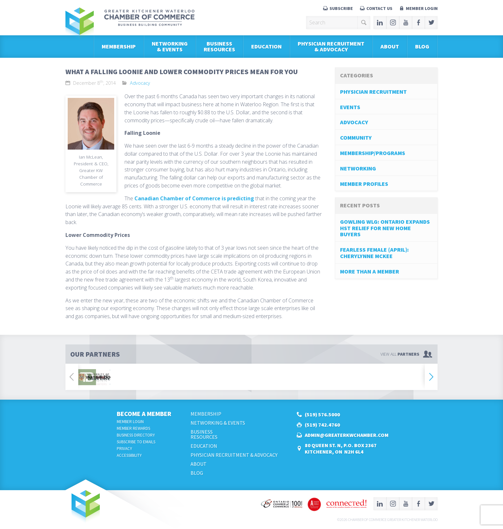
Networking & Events (170, 46)
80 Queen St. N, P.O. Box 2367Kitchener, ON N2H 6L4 (341, 448)
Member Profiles (364, 183)
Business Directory (136, 435)
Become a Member (144, 414)
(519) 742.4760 (322, 424)
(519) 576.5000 (322, 414)
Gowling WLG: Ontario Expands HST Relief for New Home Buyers (385, 228)
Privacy (124, 448)
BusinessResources (219, 46)
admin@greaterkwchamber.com (346, 435)
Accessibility (129, 455)
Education (266, 46)
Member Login (422, 8)
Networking (358, 168)
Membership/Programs (372, 153)
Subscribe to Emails (136, 442)
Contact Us (379, 8)
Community (356, 137)
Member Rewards (133, 428)
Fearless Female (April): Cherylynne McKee (374, 253)
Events (350, 107)
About (389, 46)
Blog (422, 46)
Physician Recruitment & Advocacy (331, 46)
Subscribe (341, 8)
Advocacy (140, 83)
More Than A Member (369, 271)
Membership (119, 46)
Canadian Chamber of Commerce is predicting (194, 198)
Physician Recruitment (373, 91)
